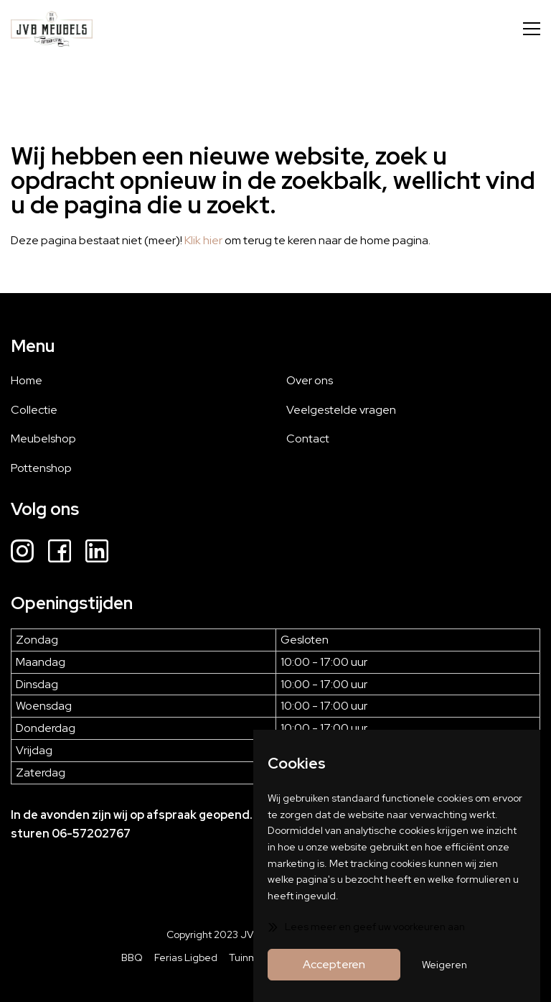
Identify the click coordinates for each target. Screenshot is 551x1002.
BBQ (132, 957)
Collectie (34, 409)
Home (26, 380)
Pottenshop (41, 468)
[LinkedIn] (96, 553)
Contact (307, 438)
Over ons (309, 380)
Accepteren (334, 964)
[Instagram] (22, 553)
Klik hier (203, 240)
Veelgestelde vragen (341, 409)
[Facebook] (59, 553)
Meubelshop (43, 438)
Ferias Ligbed (185, 957)
